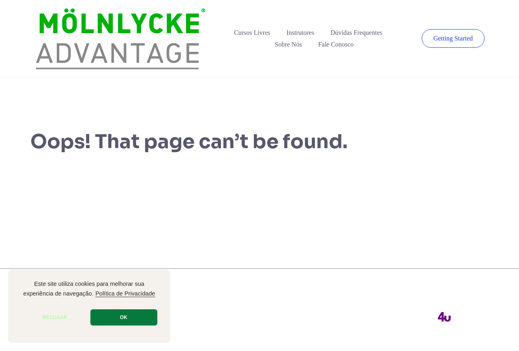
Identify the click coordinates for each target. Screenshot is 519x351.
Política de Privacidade (125, 293)
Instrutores (300, 32)
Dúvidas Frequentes (356, 32)
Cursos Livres (252, 32)
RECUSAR (55, 317)
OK (123, 317)
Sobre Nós (288, 44)
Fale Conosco (336, 44)
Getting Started (453, 38)
